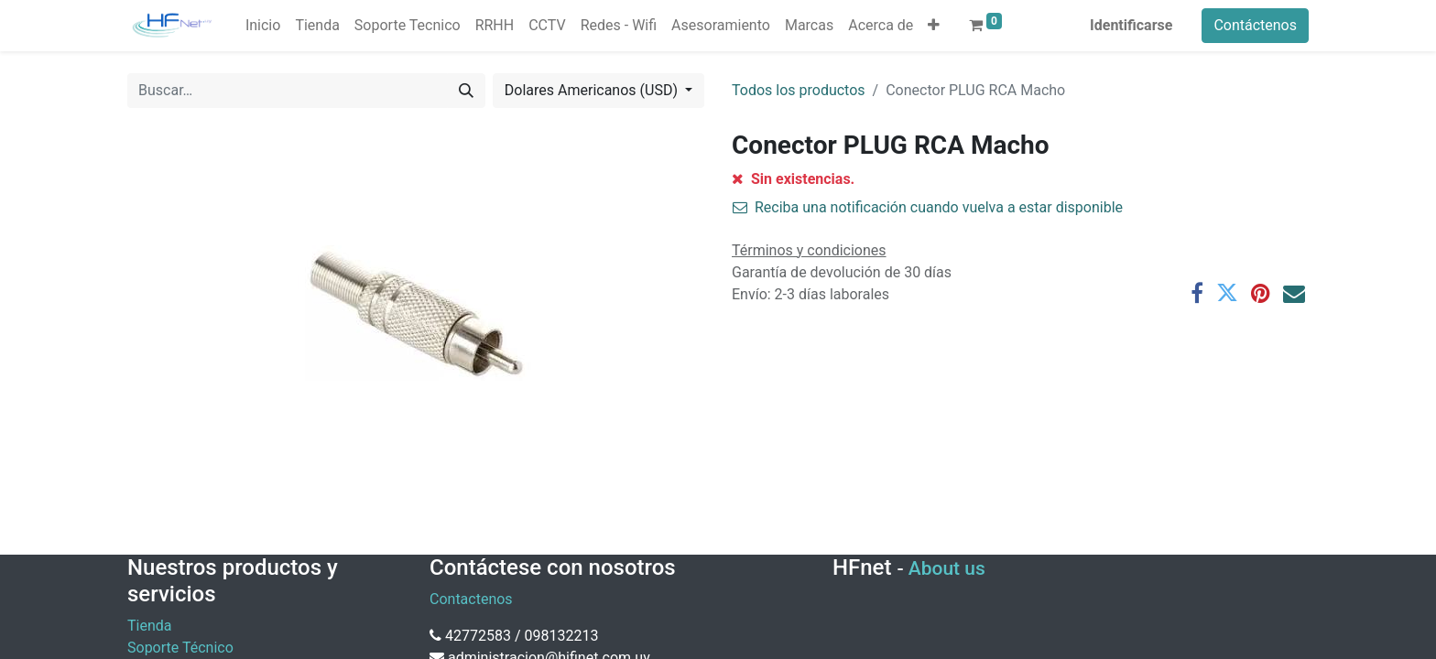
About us (946, 568)
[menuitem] (263, 25)
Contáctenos (1255, 25)
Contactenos (471, 599)
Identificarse (1131, 25)
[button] (933, 25)
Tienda (149, 625)
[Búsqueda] (466, 90)
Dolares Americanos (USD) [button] (593, 90)
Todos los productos (798, 90)
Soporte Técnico (180, 647)
